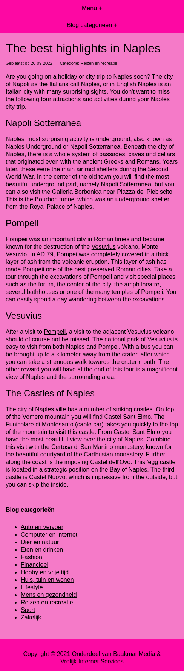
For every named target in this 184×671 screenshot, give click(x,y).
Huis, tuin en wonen (47, 580)
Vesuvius (104, 246)
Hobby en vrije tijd (45, 572)
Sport (28, 610)
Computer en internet (49, 534)
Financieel (34, 564)
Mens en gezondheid (49, 595)
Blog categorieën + (92, 25)
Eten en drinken (42, 549)
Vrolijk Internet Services (91, 661)
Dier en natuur (40, 542)
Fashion (31, 557)
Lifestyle (32, 587)
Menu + (92, 8)
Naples (147, 84)
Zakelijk (31, 617)
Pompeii (55, 332)
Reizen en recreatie (99, 63)
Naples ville (50, 409)
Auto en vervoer (42, 527)
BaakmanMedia (134, 654)
